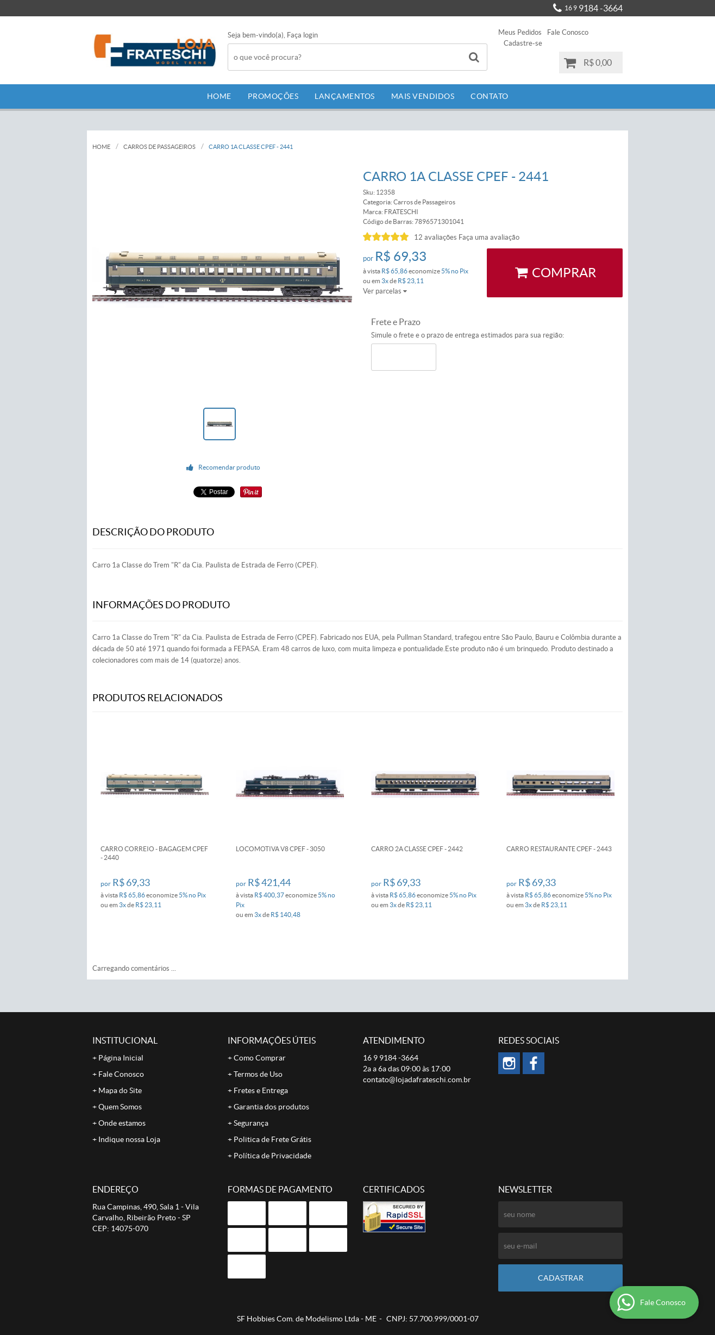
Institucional (125, 1040)
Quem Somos (120, 1106)
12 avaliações (435, 237)
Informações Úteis (272, 1040)
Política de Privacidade (272, 1155)
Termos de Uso (258, 1074)
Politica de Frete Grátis (272, 1139)
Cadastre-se (523, 43)
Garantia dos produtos (271, 1106)
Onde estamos (122, 1123)
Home (219, 96)
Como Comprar (260, 1057)
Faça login (302, 35)
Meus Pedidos (520, 32)
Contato (490, 96)
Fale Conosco (567, 32)
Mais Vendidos (423, 96)
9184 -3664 (594, 8)
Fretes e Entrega (261, 1090)
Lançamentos (345, 96)
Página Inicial (120, 1057)
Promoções (273, 96)
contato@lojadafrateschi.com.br (417, 1079)
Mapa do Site (120, 1090)
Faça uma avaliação (489, 237)
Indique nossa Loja (129, 1139)
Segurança (251, 1123)
